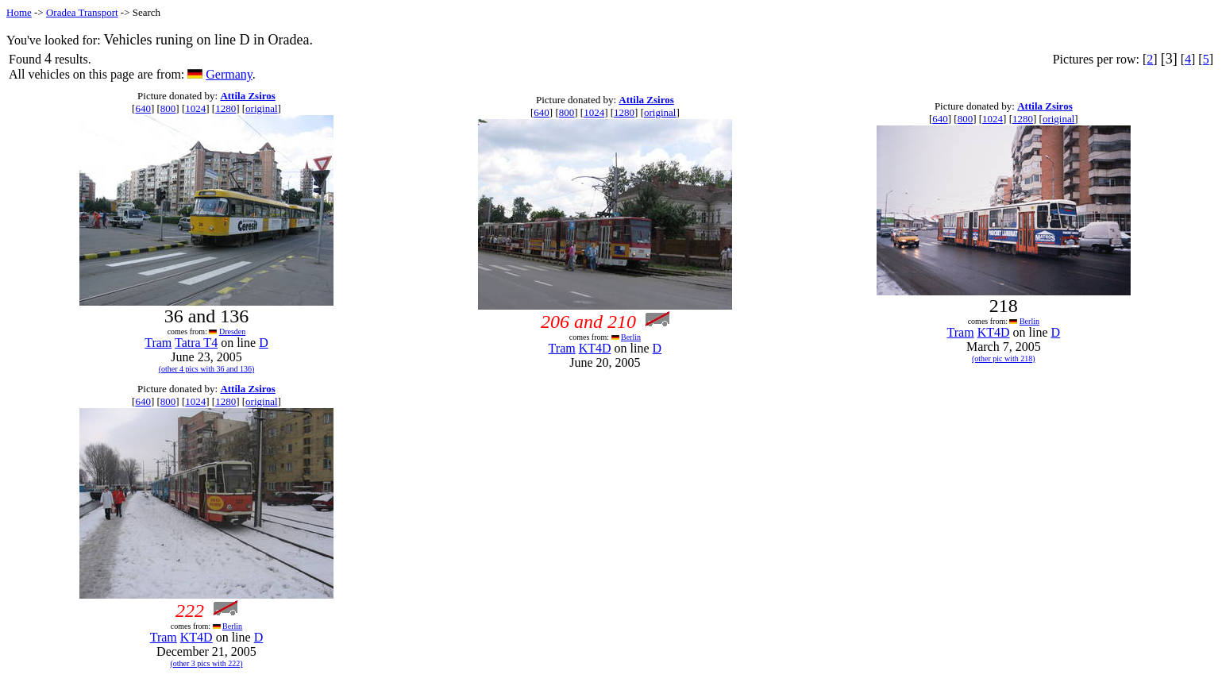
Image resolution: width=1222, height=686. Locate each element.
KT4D (595, 348)
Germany (229, 74)
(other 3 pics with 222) (206, 663)
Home (19, 12)
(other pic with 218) (1003, 358)
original (261, 108)
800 (168, 108)
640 (143, 108)
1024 (195, 108)
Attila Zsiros (247, 96)
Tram (158, 342)
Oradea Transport (82, 12)
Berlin (631, 337)
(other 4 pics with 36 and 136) (207, 368)
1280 (225, 108)
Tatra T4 (196, 342)
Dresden (232, 331)
